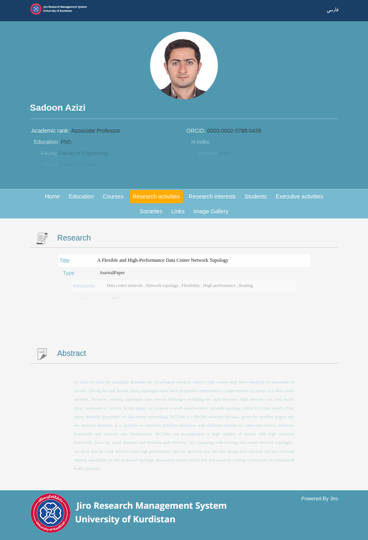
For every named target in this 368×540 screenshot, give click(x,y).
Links (178, 211)
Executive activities (299, 196)
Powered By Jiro (319, 499)
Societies (151, 211)
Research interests (212, 196)
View (225, 153)
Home (52, 196)
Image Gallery (210, 211)
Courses (113, 196)
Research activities (156, 196)
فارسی (332, 10)
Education (81, 196)
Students (255, 196)
